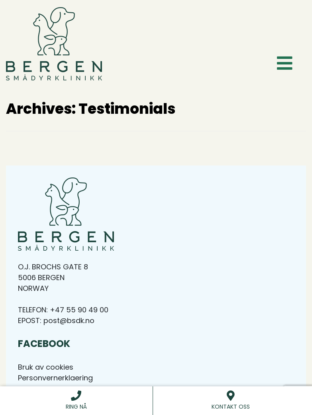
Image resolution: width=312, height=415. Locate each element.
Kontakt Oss (231, 400)
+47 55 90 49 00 (79, 310)
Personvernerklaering (55, 378)
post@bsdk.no (68, 320)
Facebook (44, 343)
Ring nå (76, 400)
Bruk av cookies (45, 367)
